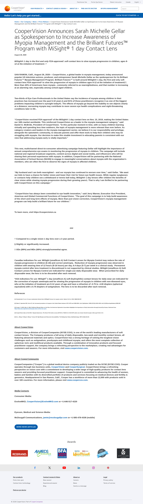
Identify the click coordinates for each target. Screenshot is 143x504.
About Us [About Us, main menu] (73, 8)
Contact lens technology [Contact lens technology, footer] (21, 483)
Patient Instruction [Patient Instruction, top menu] (116, 2)
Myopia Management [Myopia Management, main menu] (109, 8)
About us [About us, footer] (76, 477)
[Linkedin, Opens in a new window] (78, 468)
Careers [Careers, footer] (76, 480)
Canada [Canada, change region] (128, 2)
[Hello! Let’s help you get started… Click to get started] (71, 15)
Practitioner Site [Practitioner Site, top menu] (82, 2)
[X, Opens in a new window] (49, 468)
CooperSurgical (77, 367)
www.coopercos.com (77, 380)
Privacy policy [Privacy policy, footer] (108, 480)
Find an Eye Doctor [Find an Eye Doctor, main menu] (89, 8)
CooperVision (58, 367)
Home (17, 21)
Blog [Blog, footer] (44, 486)
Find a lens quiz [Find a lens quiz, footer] (18, 480)
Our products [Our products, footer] (18, 477)
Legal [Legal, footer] (105, 477)
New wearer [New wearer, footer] (47, 480)
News (35, 21)
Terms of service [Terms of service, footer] (109, 483)
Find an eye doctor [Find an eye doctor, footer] (19, 490)
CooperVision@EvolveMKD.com (42, 401)
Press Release (44, 21)
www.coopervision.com (76, 348)
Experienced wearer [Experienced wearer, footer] (50, 483)
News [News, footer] (75, 483)
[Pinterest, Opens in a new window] (108, 468)
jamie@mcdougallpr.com (55, 417)
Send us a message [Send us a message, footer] (79, 486)
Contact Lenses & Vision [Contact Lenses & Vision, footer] (51, 477)
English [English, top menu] (137, 2)
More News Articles (26, 426)
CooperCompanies (37, 501)
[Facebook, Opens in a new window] (35, 468)
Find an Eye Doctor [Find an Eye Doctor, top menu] (97, 2)
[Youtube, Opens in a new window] (64, 468)
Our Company (26, 21)
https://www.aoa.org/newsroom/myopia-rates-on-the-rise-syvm (30, 308)
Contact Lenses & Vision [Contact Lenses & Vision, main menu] (56, 8)
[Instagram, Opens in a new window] (93, 468)
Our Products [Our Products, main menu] (36, 8)
